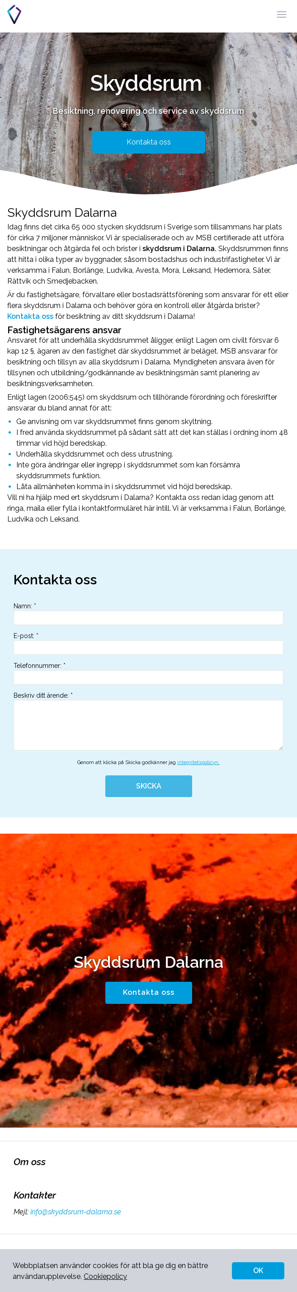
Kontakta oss (149, 142)
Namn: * (148, 613)
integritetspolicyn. (198, 762)
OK (258, 1270)
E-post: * (148, 643)
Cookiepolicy (105, 1276)
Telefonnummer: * (148, 673)
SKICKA (148, 786)
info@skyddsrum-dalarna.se (74, 1212)
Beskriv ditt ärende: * (148, 721)
